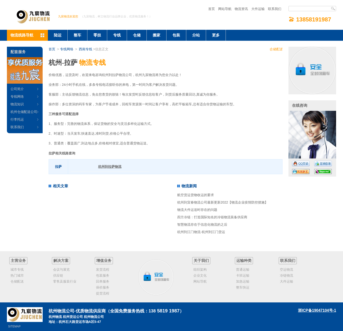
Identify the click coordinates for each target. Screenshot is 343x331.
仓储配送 (275, 49)
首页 (211, 9)
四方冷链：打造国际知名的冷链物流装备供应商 (212, 217)
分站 (196, 35)
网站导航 (225, 9)
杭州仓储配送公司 (23, 112)
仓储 (137, 35)
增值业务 (103, 261)
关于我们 (201, 261)
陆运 (57, 35)
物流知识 (17, 104)
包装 (176, 35)
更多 (216, 35)
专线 (117, 35)
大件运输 (258, 9)
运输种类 (244, 261)
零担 (97, 35)
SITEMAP (14, 326)
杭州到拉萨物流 (109, 166)
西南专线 (85, 49)
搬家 (156, 35)
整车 (77, 35)
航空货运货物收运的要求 (195, 195)
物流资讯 (241, 9)
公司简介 (17, 89)
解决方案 (61, 261)
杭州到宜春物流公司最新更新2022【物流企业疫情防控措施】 (222, 202)
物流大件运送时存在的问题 (197, 210)
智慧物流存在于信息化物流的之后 (202, 224)
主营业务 (18, 261)
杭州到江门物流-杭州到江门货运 (201, 232)
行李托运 (17, 119)
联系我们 (274, 9)
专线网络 (66, 49)
